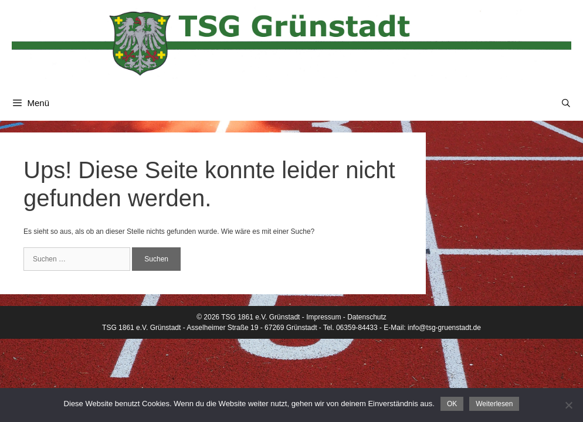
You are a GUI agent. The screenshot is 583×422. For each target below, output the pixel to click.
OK (452, 404)
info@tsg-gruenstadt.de (444, 328)
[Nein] (568, 405)
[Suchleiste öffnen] (566, 103)
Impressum (323, 317)
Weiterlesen (494, 404)
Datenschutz (367, 317)
